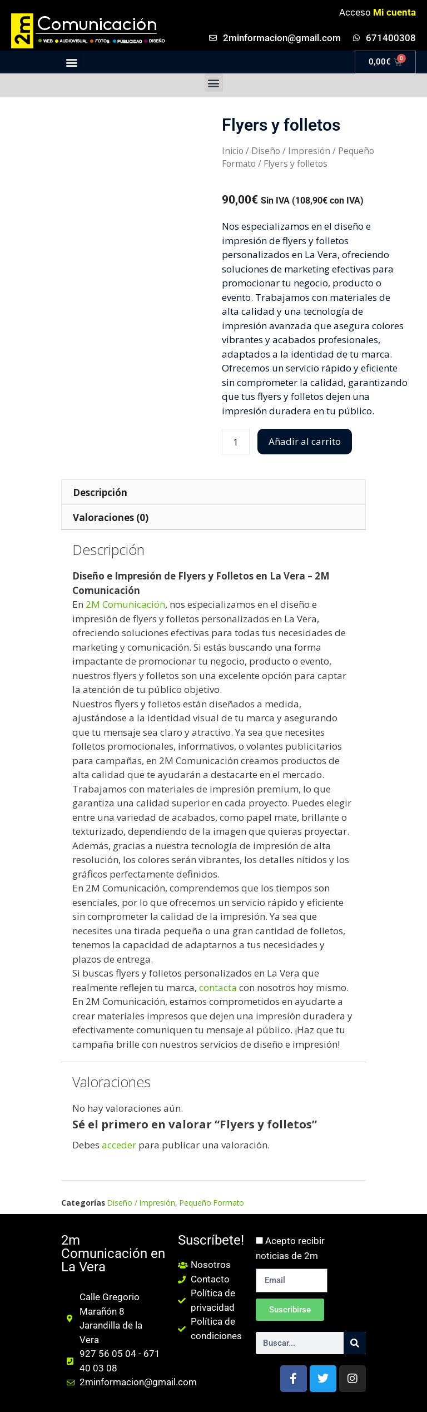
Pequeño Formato (212, 1202)
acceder (119, 1144)
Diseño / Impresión (290, 151)
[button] (72, 62)
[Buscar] (355, 1343)
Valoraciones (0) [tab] (110, 517)
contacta (218, 987)
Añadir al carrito (305, 441)
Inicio (233, 151)
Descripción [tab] (100, 492)
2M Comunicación (125, 604)
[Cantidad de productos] (236, 441)
